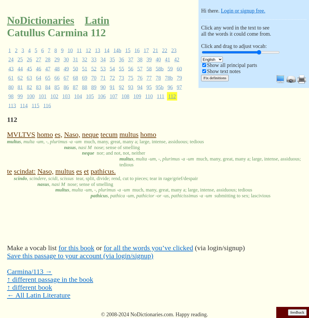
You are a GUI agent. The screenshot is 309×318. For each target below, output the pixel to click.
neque (90, 134)
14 (106, 50)
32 (84, 60)
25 (20, 60)
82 (29, 87)
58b (160, 69)
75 (130, 78)
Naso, (72, 134)
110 (149, 96)
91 (112, 87)
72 (112, 78)
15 (127, 50)
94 (140, 87)
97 (179, 87)
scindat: (25, 171)
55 (121, 69)
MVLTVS (21, 134)
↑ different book (29, 287)
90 (103, 87)
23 (174, 50)
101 (42, 96)
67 (66, 78)
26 (29, 60)
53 (103, 69)
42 (176, 60)
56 (130, 69)
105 (90, 96)
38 (140, 60)
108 (126, 96)
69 (84, 78)
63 (29, 78)
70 (93, 78)
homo (45, 134)
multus (128, 134)
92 (121, 87)
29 (57, 60)
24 (11, 60)
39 (149, 60)
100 (31, 96)
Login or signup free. (243, 11)
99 (20, 96)
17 (146, 50)
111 (160, 96)
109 (137, 96)
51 (84, 69)
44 (20, 69)
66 (57, 78)
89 (93, 87)
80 (11, 87)
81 (20, 87)
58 (149, 69)
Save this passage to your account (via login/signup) (80, 256)
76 (140, 78)
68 (75, 78)
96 (170, 87)
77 (149, 78)
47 (48, 69)
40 (158, 60)
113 (12, 105)
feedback (297, 312)
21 (155, 50)
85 (57, 87)
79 (179, 78)
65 (48, 78)
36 (121, 60)
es (79, 171)
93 (130, 87)
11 (79, 50)
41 (167, 60)
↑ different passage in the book (50, 279)
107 (114, 96)
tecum (109, 134)
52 (93, 69)
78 (158, 78)
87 (75, 87)
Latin (97, 20)
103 (66, 96)
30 (66, 60)
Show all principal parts (232, 65)
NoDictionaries (40, 20)
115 (35, 105)
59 (170, 69)
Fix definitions (214, 78)
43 (11, 69)
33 (93, 60)
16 (137, 50)
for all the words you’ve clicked (148, 248)
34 (103, 60)
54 (112, 69)
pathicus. (103, 171)
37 (130, 60)
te (9, 171)
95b (160, 87)
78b (169, 78)
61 (11, 78)
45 (29, 69)
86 (66, 87)
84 (48, 87)
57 (140, 69)
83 (38, 87)
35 (112, 60)
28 (48, 60)
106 (102, 96)
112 (172, 96)
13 (97, 50)
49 (66, 69)
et (86, 171)
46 (38, 69)
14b (117, 50)
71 (103, 78)
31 (75, 60)
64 (38, 78)
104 (78, 96)
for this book (76, 248)
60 (179, 69)
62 (20, 78)
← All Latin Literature (38, 295)
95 (149, 87)
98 (11, 96)
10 (70, 50)
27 (38, 60)
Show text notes (224, 71)
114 (23, 105)
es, (58, 134)
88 (84, 87)
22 (164, 50)
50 (75, 69)
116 (47, 105)
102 (54, 96)
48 (57, 69)
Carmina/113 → (29, 271)
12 (88, 50)
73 (121, 78)
